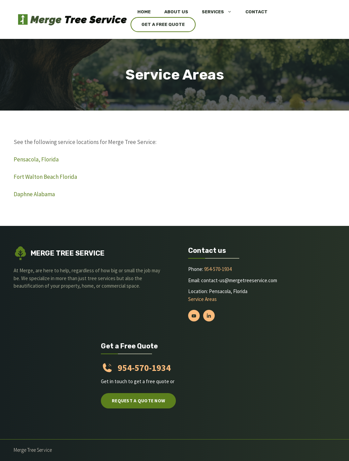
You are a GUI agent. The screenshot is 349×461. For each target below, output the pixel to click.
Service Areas (202, 299)
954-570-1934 (217, 269)
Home (144, 11)
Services (220, 12)
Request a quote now (138, 401)
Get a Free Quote (163, 24)
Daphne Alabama (34, 194)
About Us (176, 11)
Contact (256, 11)
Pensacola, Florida (36, 159)
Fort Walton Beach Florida (45, 177)
